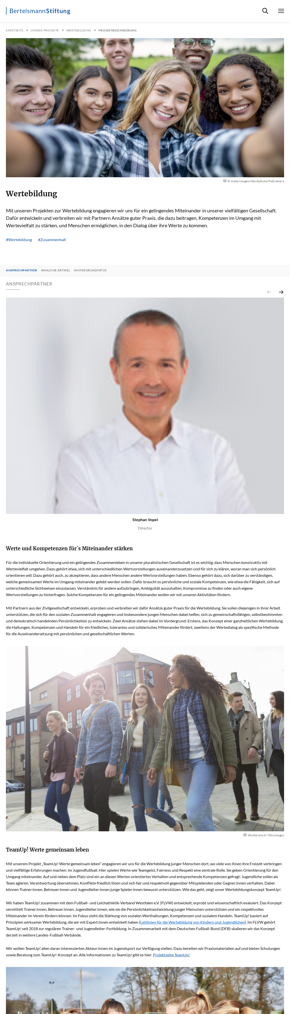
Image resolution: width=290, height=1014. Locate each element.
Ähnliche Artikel (55, 270)
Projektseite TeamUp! (171, 954)
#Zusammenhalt (52, 239)
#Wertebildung (19, 239)
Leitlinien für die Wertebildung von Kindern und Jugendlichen (192, 922)
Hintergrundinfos (90, 270)
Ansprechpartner (21, 270)
